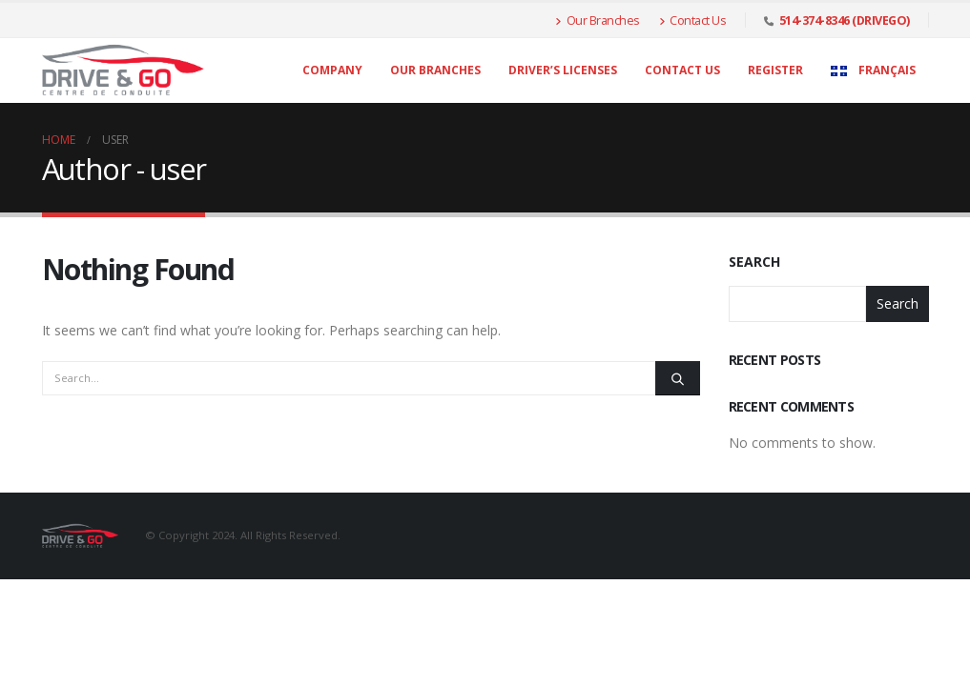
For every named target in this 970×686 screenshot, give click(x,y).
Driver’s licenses (562, 70)
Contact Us (693, 20)
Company (332, 70)
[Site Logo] (123, 70)
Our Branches (597, 20)
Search (754, 261)
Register (775, 70)
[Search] (677, 378)
